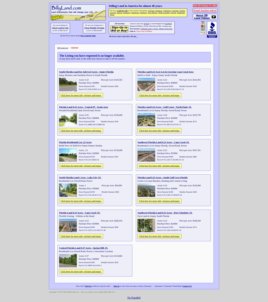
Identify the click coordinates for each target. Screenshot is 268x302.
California (167, 11)
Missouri (143, 13)
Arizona (151, 11)
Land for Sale (122, 11)
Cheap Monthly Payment (94, 28)
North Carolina (164, 13)
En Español (134, 297)
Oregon (173, 13)
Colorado (175, 11)
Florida (182, 11)
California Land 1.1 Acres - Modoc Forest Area (156, 29)
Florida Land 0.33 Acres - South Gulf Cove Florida (163, 177)
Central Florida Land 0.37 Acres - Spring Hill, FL (83, 248)
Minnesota (135, 13)
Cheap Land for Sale (60, 28)
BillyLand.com (62, 48)
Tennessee (181, 13)
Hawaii (119, 13)
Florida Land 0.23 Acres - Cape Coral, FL (79, 212)
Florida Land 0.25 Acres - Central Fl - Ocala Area (83, 107)
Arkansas (158, 11)
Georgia (113, 13)
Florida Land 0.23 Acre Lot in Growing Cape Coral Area (166, 71)
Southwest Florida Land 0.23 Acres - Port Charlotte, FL (165, 212)
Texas (112, 15)
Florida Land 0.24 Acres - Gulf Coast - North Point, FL (165, 107)
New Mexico (153, 13)
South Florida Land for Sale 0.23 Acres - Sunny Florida (86, 71)
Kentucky (126, 13)
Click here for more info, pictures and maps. (81, 95)
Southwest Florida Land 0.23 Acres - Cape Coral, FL (163, 142)
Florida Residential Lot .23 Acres (75, 142)
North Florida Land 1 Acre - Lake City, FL (80, 177)
